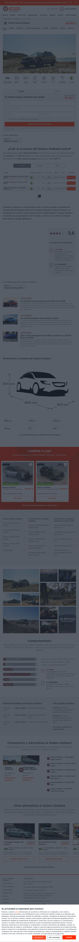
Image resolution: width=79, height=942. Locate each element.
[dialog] (39, 923)
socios (17, 912)
